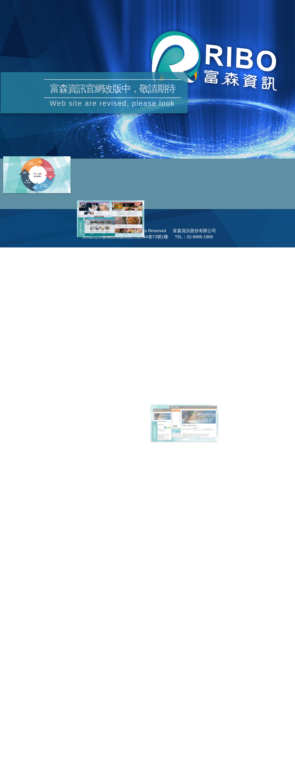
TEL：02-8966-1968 (194, 236)
